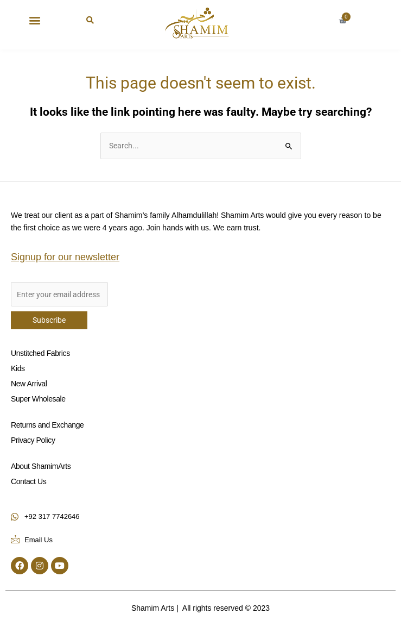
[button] (34, 20)
